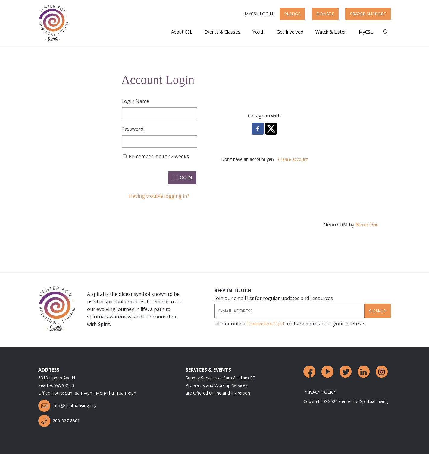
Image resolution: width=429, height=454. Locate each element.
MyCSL (366, 32)
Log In (182, 177)
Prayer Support (368, 14)
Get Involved (290, 32)
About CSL (181, 32)
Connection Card (265, 323)
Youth (258, 32)
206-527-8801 (59, 421)
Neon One (367, 224)
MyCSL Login (259, 14)
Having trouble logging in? (159, 196)
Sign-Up (377, 311)
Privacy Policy (319, 392)
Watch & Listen (331, 32)
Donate (325, 14)
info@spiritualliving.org (67, 406)
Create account (293, 159)
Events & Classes (222, 32)
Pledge (292, 14)
